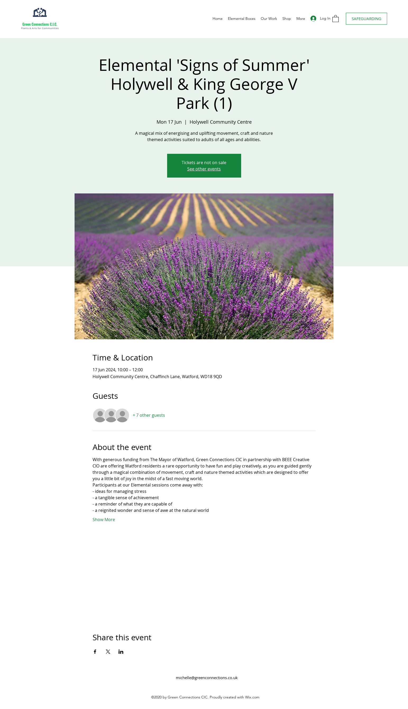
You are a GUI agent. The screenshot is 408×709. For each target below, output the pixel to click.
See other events (204, 169)
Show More (104, 519)
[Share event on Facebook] (95, 652)
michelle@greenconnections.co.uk (207, 677)
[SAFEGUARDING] (366, 19)
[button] (335, 18)
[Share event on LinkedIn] (120, 652)
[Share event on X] (108, 652)
